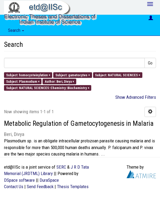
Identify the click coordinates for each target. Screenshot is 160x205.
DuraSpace (49, 180)
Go (150, 63)
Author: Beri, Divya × (59, 81)
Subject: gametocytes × (72, 75)
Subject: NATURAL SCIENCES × (117, 75)
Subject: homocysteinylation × (28, 75)
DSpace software (19, 180)
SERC (61, 167)
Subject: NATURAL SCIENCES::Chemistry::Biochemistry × (47, 88)
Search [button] (16, 30)
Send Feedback (40, 186)
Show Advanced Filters (135, 97)
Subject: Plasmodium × (23, 81)
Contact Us (13, 186)
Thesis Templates (73, 186)
